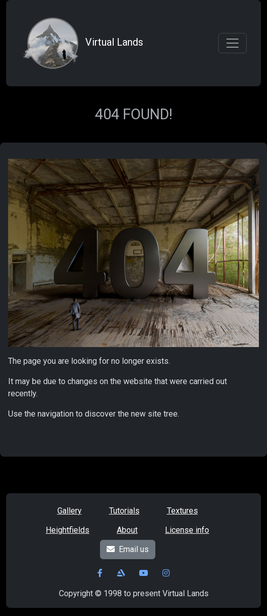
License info (187, 530)
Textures (182, 511)
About (127, 530)
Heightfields (67, 530)
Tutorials (124, 511)
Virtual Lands (81, 43)
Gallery (69, 511)
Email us (128, 549)
